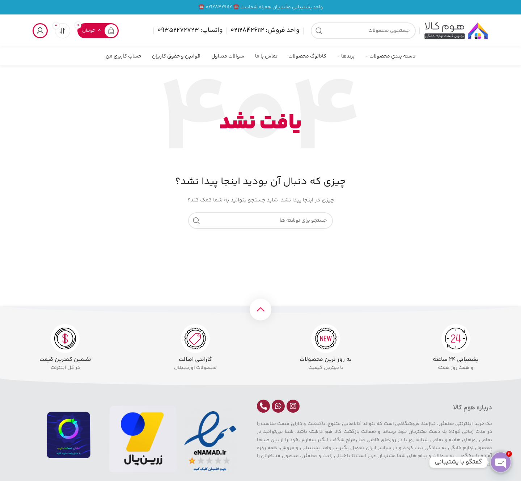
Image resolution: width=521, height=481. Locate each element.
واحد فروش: (265, 30)
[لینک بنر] (260, 7)
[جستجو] (363, 30)
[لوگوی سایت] (455, 31)
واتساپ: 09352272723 (190, 30)
